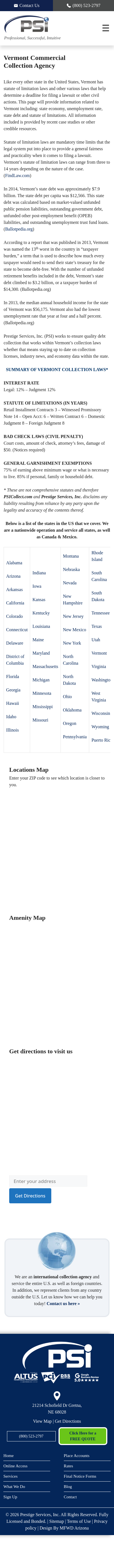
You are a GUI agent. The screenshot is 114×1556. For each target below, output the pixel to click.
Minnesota (41, 693)
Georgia (13, 690)
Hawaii (12, 703)
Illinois (12, 730)
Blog (68, 1486)
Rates (68, 1466)
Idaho (11, 716)
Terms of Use (79, 1521)
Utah (95, 639)
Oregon (69, 723)
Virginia (98, 666)
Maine (38, 639)
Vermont (99, 653)
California (15, 603)
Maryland (41, 653)
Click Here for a (83, 1436)
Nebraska (71, 569)
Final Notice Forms (80, 1476)
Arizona (13, 576)
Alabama (14, 562)
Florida (12, 676)
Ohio (67, 696)
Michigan (40, 679)
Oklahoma (72, 710)
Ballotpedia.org (19, 229)
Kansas (38, 599)
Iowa (36, 586)
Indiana (39, 572)
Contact (70, 1497)
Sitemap (56, 1521)
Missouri (40, 720)
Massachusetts (45, 666)
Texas (96, 626)
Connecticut (17, 629)
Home (8, 1455)
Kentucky (41, 613)
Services (10, 1476)
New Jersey (73, 616)
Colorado (14, 616)
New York (72, 643)
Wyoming (100, 726)
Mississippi (42, 706)
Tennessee (100, 613)
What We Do (14, 1486)
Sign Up (10, 1497)
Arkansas (14, 589)
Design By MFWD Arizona (64, 1528)
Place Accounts (76, 1455)
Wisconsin (100, 713)
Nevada (70, 582)
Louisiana (41, 626)
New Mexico (74, 629)
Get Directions (68, 1421)
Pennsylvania (75, 736)
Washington (102, 679)
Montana (71, 556)
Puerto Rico (102, 740)
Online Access (15, 1466)
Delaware (14, 643)
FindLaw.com (17, 175)
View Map (42, 1421)
